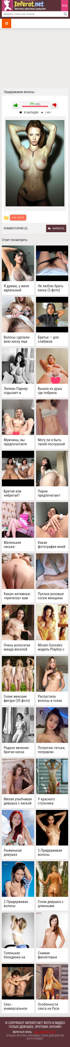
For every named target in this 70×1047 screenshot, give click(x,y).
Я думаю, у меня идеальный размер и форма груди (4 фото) (16, 288)
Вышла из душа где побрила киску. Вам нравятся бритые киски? (51, 391)
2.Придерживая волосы (16, 904)
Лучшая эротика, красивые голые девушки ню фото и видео (35, 1037)
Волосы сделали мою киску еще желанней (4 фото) (16, 339)
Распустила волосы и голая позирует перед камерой (50, 698)
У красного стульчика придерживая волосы (48, 801)
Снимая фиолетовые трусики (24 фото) (52, 955)
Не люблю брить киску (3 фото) (50, 288)
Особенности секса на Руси (48, 1006)
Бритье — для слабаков (48, 339)
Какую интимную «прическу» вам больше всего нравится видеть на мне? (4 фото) (17, 596)
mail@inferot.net (45, 1032)
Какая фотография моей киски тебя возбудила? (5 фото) (51, 544)
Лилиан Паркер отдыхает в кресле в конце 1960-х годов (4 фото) (16, 391)
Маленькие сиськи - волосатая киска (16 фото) (17, 544)
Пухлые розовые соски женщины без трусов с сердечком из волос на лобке (51, 596)
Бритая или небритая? (12, 493)
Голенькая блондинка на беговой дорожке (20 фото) (17, 955)
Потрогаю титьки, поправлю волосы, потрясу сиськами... (51, 750)
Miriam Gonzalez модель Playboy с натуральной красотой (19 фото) (51, 647)
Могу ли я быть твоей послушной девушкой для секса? (51, 442)
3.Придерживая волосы (50, 852)
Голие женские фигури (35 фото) (17, 698)
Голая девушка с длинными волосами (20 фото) (50, 904)
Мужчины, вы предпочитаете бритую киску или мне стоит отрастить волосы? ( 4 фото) (17, 442)
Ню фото (18, 217)
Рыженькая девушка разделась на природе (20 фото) (18, 852)
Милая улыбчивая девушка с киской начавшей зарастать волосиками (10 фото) (18, 801)
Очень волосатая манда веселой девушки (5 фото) (17, 647)
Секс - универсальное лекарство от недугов (15, 1006)
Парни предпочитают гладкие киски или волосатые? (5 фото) (50, 493)
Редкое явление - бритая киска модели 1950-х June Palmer (17, 750)
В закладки (28, 112)
